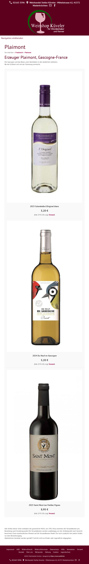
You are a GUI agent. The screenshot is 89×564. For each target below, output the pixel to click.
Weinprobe (39, 552)
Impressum (10, 549)
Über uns (29, 552)
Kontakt (21, 552)
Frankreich (19, 52)
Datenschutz (54, 549)
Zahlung (48, 552)
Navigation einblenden (12, 38)
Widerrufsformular (41, 549)
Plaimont (28, 52)
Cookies (56, 552)
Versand (51, 215)
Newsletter (71, 549)
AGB (18, 549)
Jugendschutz (65, 552)
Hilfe (63, 549)
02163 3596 (17, 2)
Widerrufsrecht (27, 549)
